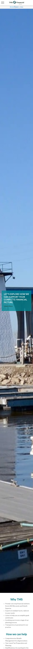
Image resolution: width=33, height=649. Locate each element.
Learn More (8, 306)
